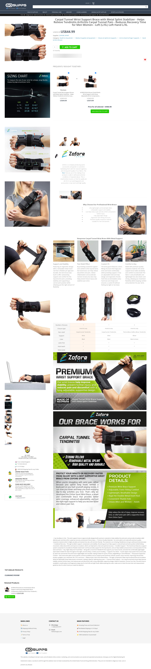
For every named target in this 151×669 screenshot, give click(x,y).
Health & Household (39, 15)
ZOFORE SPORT (64, 35)
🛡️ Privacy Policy (25, 631)
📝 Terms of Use (25, 635)
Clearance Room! (12, 575)
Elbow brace (133, 321)
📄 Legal (23, 638)
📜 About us (24, 625)
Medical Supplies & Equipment (53, 15)
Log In (87, 3)
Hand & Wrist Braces (104, 15)
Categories (28, 15)
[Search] (90, 6)
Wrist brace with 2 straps (108, 321)
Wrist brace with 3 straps (82, 321)
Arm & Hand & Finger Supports (88, 15)
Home (22, 15)
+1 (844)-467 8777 (20, 498)
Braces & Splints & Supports (71, 15)
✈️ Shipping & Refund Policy (29, 628)
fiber (63, 173)
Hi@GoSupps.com (56, 631)
